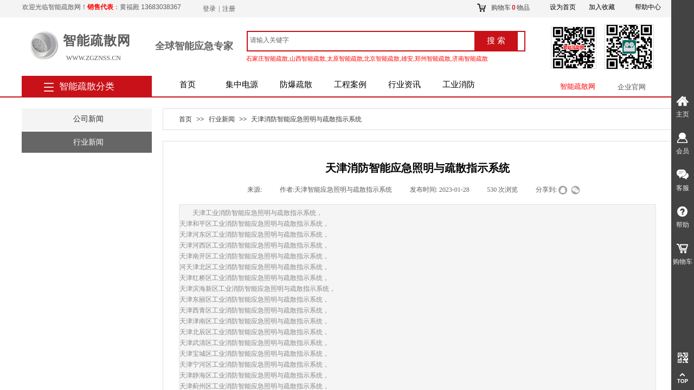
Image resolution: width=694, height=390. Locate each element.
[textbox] (360, 40)
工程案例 (350, 84)
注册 (228, 8)
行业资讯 (404, 84)
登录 (209, 8)
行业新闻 (222, 119)
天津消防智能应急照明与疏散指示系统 (306, 119)
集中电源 (242, 84)
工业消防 (458, 84)
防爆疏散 (296, 84)
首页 (187, 84)
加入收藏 (602, 7)
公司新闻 (88, 119)
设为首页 (563, 7)
